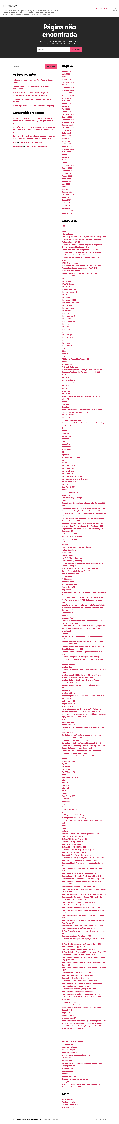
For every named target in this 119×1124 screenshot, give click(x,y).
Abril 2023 (66, 160)
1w (63, 279)
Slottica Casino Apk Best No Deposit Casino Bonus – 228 (84, 894)
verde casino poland (70, 1050)
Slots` (64, 828)
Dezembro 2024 (68, 120)
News (64, 719)
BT (63, 452)
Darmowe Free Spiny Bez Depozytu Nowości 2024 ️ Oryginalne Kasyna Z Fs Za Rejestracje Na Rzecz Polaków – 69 (84, 513)
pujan (64, 791)
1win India (66, 297)
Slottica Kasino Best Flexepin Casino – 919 (78, 955)
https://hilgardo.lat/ (20, 127)
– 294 (64, 226)
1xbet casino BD (68, 319)
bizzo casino (66, 439)
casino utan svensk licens (72, 476)
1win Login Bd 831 (69, 300)
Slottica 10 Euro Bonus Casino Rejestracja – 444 (80, 834)
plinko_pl (65, 788)
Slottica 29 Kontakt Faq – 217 (73, 844)
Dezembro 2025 (68, 88)
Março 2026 (66, 79)
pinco (64, 775)
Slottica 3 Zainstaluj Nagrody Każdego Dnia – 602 (81, 850)
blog (63, 441)
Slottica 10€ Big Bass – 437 (72, 836)
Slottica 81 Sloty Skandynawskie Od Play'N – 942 (80, 860)
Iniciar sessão (67, 1099)
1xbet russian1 (67, 346)
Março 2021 (66, 208)
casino (64, 463)
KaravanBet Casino (69, 584)
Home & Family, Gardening (72, 561)
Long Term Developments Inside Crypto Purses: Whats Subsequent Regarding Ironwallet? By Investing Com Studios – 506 (83, 607)
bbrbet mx (66, 417)
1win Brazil (66, 287)
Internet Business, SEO (70, 574)
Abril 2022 (66, 187)
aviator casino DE (68, 380)
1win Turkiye (67, 305)
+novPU (65, 260)
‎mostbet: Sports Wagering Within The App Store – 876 (83, 696)
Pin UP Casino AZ (68, 772)
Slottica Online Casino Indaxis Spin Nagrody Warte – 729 (84, 983)
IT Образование (68, 579)
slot (63, 823)
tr (62, 1031)
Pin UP (64, 764)
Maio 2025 (66, 106)
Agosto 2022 (67, 176)
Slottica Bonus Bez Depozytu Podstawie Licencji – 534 (83, 879)
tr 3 (63, 1036)
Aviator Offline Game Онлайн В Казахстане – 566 (81, 396)
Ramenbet (66, 801)
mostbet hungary (68, 664)
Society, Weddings (69, 1002)
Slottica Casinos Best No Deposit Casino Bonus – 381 (82, 926)
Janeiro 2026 (67, 85)
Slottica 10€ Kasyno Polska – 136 (74, 839)
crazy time (66, 495)
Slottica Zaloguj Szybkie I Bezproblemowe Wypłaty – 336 (84, 994)
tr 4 (63, 1039)
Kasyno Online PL (68, 587)
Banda (64, 402)
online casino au (68, 722)
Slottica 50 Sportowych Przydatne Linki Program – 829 (83, 858)
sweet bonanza (68, 1015)
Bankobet (65, 404)
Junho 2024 (66, 136)
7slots (64, 362)
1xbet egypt (66, 324)
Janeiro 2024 (67, 147)
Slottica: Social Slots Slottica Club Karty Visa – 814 (81, 997)
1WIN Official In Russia (70, 303)
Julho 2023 (66, 152)
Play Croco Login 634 (70, 777)
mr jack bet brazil (68, 704)
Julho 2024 (66, 133)
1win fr (64, 295)
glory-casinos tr (68, 555)
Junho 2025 (66, 104)
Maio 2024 (66, 138)
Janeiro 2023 (67, 168)
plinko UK (65, 785)
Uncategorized (67, 1044)
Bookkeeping (67, 449)
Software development (71, 1005)
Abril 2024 (66, 141)
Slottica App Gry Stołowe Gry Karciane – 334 (79, 873)
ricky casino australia (70, 809)
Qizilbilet (65, 799)
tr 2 (63, 1034)
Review (65, 807)
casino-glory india (69, 482)
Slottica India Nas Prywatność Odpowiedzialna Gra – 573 (84, 952)
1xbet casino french (69, 321)
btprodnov (66, 455)
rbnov (64, 804)
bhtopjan (65, 433)
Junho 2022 (66, 181)
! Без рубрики (67, 234)
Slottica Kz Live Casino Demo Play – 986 (77, 975)
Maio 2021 (66, 203)
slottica (65, 831)
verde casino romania (70, 1052)
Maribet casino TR (69, 613)
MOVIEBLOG (66, 698)
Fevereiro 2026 (68, 82)
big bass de (66, 436)
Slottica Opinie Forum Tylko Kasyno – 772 (78, 986)
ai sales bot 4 (67, 364)
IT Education (67, 576)
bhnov (64, 431)
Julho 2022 (66, 179)
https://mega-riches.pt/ (22, 118)
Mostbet (65, 634)
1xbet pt (65, 340)
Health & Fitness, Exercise (72, 558)
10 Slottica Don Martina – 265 (73, 263)
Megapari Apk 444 (69, 618)
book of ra (66, 444)
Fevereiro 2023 (68, 165)
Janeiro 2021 (67, 213)
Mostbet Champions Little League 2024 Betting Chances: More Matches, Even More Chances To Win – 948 (83, 659)
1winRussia (66, 311)
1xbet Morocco (67, 338)
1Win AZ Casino (68, 284)
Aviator (65, 375)
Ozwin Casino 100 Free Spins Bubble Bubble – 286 (81, 735)
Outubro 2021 (67, 192)
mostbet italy (67, 667)
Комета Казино (68, 1068)
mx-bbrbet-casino (69, 706)
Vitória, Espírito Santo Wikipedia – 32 (76, 1055)
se (63, 812)
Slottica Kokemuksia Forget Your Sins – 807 (79, 973)
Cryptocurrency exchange (72, 498)
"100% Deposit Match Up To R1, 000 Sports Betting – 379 (84, 237)
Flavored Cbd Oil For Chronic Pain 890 (76, 547)
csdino (64, 500)
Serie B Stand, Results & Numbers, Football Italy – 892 (82, 820)
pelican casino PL (68, 761)
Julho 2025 (66, 101)
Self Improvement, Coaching (73, 815)
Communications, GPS (70, 492)
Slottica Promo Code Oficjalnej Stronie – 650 (79, 989)
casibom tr (66, 460)
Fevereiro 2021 (67, 211)
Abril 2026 (66, 77)
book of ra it (66, 447)
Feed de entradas (69, 1102)
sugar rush (66, 1013)
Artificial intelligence (70, 367)
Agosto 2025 (67, 98)
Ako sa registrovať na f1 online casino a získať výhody (33, 106)
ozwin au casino (68, 732)
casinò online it (67, 474)
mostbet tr (66, 690)
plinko (64, 780)
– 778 (64, 229)
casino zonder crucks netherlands (75, 479)
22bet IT (65, 356)
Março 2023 (66, 163)
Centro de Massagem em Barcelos (29, 1119)
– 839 (64, 231)
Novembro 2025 (68, 90)
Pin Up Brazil (66, 767)
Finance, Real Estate (69, 539)
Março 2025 (66, 112)
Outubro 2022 (67, 173)
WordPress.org (68, 1107)
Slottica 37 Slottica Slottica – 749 (75, 852)
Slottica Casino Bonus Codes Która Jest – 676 (80, 902)
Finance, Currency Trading (72, 536)
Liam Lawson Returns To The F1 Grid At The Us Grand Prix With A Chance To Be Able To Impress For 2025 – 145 (82, 600)
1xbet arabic (66, 313)
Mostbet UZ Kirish (69, 693)
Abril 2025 (66, 109)
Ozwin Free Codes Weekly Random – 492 (78, 756)
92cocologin (18, 147)
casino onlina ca (68, 468)
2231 (64, 348)
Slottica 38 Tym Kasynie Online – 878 (76, 855)
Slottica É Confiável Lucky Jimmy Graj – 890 (79, 949)
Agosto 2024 (67, 130)
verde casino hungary (70, 1047)
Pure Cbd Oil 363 (68, 796)
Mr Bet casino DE (68, 701)
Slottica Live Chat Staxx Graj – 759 (75, 978)
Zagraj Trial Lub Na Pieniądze (31, 142)
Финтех (65, 1074)
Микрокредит (67, 1071)
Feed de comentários (70, 1105)
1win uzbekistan (68, 308)
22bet (64, 351)
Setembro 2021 (68, 195)
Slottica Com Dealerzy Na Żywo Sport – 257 (79, 928)
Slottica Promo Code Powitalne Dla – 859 (77, 992)
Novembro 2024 (68, 122)
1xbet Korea (66, 329)
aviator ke (66, 388)
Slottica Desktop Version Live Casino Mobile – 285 (81, 944)
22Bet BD (65, 354)
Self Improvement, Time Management (76, 818)
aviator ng (66, 394)
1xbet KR (65, 332)
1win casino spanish (69, 292)
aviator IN (65, 386)
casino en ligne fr (68, 466)
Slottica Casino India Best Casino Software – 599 (81, 908)
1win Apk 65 (66, 281)
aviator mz (66, 391)
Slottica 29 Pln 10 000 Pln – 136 (74, 847)
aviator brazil (67, 377)
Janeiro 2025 (67, 117)
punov (64, 793)
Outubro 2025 (67, 93)
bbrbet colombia (68, 415)
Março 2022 (66, 189)
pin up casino (67, 769)
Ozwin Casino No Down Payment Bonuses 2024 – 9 (81, 743)
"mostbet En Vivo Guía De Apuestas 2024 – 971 (80, 250)
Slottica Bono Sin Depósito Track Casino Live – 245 (81, 876)
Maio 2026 (66, 74)
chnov (64, 490)
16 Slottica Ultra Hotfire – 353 (73, 271)
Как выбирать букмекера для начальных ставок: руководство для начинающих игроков (34, 120)
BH (63, 428)
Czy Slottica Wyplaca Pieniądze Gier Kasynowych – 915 (83, 508)
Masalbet (65, 615)
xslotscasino (67, 1061)
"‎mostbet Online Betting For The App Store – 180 (80, 258)
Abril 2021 (66, 205)
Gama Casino (67, 553)
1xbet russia (66, 343)
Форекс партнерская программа (75, 1079)
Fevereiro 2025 (68, 114)
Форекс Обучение (69, 1076)
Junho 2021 (66, 200)
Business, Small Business (72, 457)
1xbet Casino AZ (68, 316)
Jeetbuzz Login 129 (69, 582)
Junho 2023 (66, 155)
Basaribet (65, 407)
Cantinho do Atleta (102, 8)
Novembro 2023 (68, 149)
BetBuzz (16, 136)
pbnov (64, 759)
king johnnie (66, 590)
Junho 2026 (66, 71)
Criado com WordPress (50, 1119)
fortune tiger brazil (69, 550)
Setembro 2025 (68, 96)
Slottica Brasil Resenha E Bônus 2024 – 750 (78, 887)
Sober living (66, 1000)
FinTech (65, 542)
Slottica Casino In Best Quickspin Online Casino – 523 (82, 905)
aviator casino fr (68, 383)
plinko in (65, 783)
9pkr (14, 142)
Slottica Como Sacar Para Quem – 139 (76, 936)
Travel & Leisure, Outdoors (72, 1042)
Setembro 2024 (68, 128)
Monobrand (66, 631)
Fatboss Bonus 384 (69, 534)
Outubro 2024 (67, 125)
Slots (64, 826)
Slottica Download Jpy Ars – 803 (74, 947)
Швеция (65, 1082)
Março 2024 (66, 144)
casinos (65, 484)
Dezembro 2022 (68, 171)
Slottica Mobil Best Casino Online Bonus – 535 (79, 981)
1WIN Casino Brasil (69, 289)
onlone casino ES (68, 725)
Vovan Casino (67, 1058)
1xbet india (66, 327)
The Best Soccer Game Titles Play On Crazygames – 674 (84, 1021)
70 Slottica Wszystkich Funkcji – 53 (75, 359)
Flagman (65, 545)
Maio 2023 (66, 157)
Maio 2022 (66, 184)
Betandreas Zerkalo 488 (71, 420)
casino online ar (68, 471)
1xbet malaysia (67, 335)
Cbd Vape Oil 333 (68, 487)
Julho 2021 (66, 197)
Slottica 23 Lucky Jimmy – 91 (73, 842)
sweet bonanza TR (69, 1018)
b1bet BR (65, 399)
